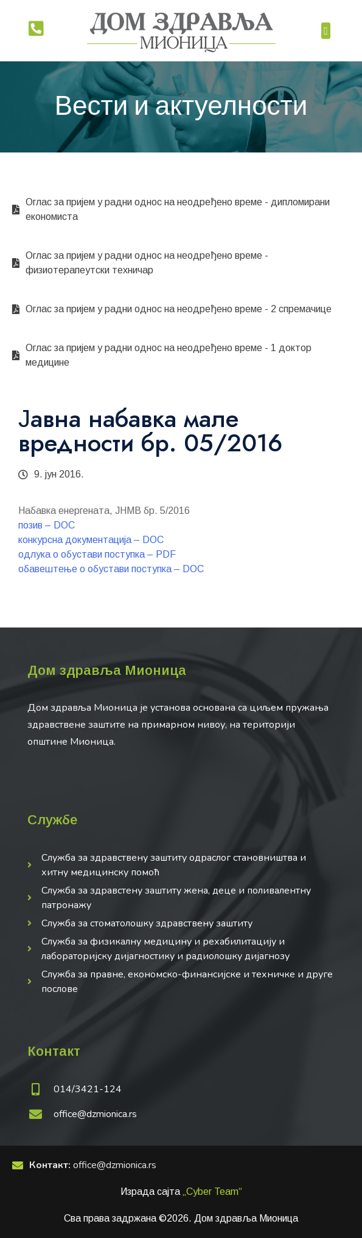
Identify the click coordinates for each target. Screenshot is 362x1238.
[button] (326, 30)
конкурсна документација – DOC (91, 540)
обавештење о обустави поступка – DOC (111, 569)
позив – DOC (46, 525)
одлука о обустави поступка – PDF (97, 554)
